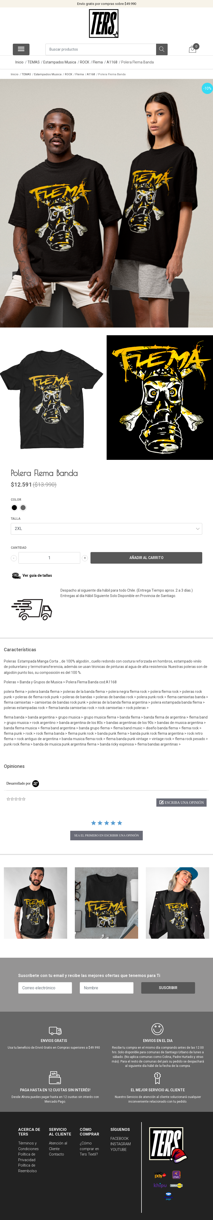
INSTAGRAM (120, 1140)
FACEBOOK (119, 1135)
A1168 (112, 62)
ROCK (84, 62)
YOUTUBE (118, 1146)
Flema (98, 62)
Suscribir (168, 984)
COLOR (16, 496)
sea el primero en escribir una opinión (106, 832)
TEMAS (33, 62)
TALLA (16, 515)
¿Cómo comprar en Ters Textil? (89, 1145)
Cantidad (18, 544)
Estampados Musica (59, 62)
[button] (181, 799)
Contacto (56, 1151)
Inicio (19, 62)
